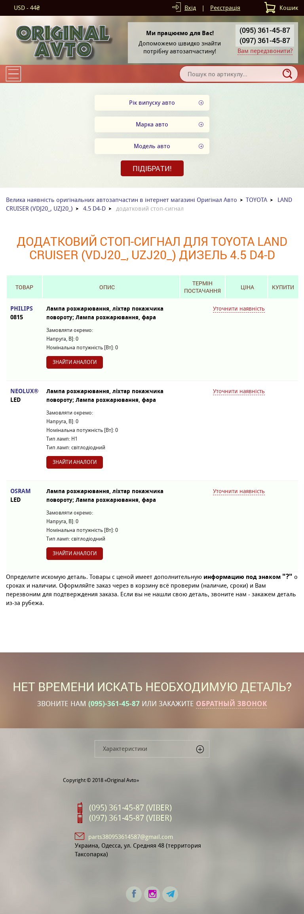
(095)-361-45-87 (114, 704)
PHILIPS (24, 313)
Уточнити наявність (239, 308)
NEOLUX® (24, 395)
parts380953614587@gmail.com (130, 837)
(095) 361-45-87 (264, 30)
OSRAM (24, 495)
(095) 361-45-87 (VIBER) (130, 807)
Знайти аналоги (75, 362)
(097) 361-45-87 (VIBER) (130, 818)
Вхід (190, 7)
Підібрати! (152, 168)
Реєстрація (225, 7)
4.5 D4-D (94, 208)
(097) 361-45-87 (264, 40)
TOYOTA (256, 200)
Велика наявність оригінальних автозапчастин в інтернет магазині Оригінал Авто (121, 200)
